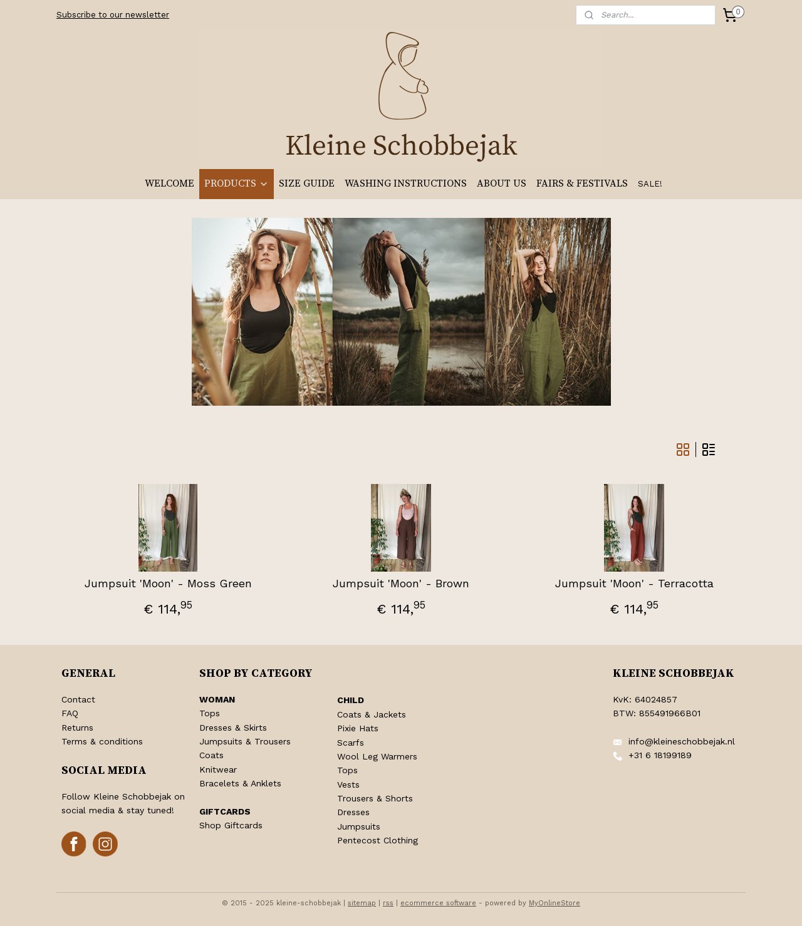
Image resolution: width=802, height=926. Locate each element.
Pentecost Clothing (377, 840)
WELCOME (169, 183)
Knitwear (218, 769)
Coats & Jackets (371, 714)
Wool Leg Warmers (377, 756)
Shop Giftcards (231, 825)
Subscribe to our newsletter (112, 14)
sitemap (362, 903)
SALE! (650, 183)
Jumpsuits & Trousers (245, 741)
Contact (78, 699)
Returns (77, 728)
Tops (209, 713)
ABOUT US (501, 183)
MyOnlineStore (554, 903)
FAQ (69, 713)
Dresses (353, 812)
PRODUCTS (236, 183)
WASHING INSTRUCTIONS (406, 183)
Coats (211, 755)
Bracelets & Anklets (240, 783)
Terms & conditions (102, 741)
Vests (348, 784)
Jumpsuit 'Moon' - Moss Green (167, 583)
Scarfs (350, 743)
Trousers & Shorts (375, 798)
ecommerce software (438, 903)
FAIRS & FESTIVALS (582, 183)
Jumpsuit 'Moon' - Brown (401, 583)
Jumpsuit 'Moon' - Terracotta (634, 583)
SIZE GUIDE (307, 183)
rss (388, 903)
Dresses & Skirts (233, 728)
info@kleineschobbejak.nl (681, 741)
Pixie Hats (357, 728)
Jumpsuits (358, 826)
